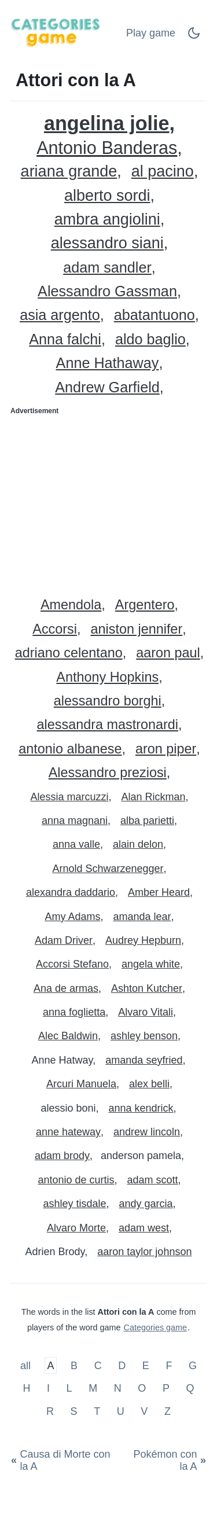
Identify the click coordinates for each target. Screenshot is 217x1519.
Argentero (145, 605)
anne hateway (68, 1132)
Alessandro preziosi (108, 772)
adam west (144, 1228)
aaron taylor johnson (144, 1251)
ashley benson (144, 1036)
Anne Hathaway (107, 363)
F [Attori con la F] (168, 1365)
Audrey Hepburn (143, 940)
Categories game (155, 1327)
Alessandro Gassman (107, 291)
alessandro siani (107, 243)
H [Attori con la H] (26, 1388)
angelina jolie (107, 123)
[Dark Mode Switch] (193, 36)
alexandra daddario (70, 892)
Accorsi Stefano (72, 964)
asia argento (60, 315)
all (27, 1365)
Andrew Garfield (107, 387)
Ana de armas (66, 988)
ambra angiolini (107, 219)
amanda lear (142, 916)
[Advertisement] (108, 502)
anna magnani (75, 820)
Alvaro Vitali (145, 1012)
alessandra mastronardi (107, 724)
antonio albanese (70, 749)
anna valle (76, 844)
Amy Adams (72, 916)
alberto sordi (107, 196)
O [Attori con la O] (142, 1388)
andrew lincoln (146, 1132)
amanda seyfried (143, 1060)
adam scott (152, 1180)
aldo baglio (150, 339)
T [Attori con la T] (97, 1411)
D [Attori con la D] (122, 1365)
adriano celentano (69, 653)
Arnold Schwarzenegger (107, 868)
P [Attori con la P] (166, 1388)
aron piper (165, 749)
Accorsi (54, 629)
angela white (151, 964)
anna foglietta (74, 1012)
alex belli (149, 1084)
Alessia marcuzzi (69, 797)
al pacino (162, 171)
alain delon (138, 844)
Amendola (71, 605)
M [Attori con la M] (93, 1388)
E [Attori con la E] (145, 1365)
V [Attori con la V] (144, 1411)
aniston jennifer (137, 629)
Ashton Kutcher (146, 988)
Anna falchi (65, 339)
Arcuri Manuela (81, 1084)
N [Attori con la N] (118, 1388)
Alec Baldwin (68, 1036)
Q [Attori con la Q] (190, 1388)
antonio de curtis (76, 1180)
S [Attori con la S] (74, 1411)
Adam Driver (64, 940)
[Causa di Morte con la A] (65, 1460)
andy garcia (146, 1203)
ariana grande (69, 171)
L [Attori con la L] (69, 1388)
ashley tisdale (74, 1203)
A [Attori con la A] (50, 1365)
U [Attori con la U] (120, 1411)
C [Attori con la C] (98, 1365)
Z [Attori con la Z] (167, 1411)
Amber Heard (159, 892)
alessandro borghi (107, 701)
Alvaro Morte (76, 1228)
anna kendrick (141, 1108)
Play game (150, 33)
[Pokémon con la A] (163, 1460)
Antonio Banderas (106, 148)
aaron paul (168, 653)
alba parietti (147, 820)
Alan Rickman (154, 797)
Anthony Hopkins (107, 677)
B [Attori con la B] (74, 1365)
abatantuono (154, 315)
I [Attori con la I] (48, 1388)
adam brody (62, 1155)
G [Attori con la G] (193, 1365)
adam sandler (107, 267)
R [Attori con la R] (50, 1411)
